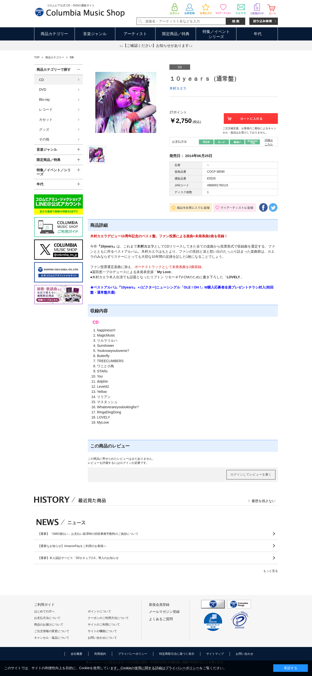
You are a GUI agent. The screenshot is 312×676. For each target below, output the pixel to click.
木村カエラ (177, 88)
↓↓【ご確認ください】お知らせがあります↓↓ (156, 45)
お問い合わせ (244, 654)
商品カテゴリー (54, 34)
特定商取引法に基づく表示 (176, 654)
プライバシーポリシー (132, 654)
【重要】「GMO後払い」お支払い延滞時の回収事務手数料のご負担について (88, 534)
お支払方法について (47, 618)
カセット (46, 119)
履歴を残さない (263, 501)
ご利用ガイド (44, 604)
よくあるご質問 (161, 619)
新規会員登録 (159, 604)
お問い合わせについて (102, 637)
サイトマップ (215, 654)
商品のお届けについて (48, 624)
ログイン (126, 463)
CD (41, 80)
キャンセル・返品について (51, 637)
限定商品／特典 (175, 34)
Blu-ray (44, 99)
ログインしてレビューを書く (251, 474)
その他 (44, 139)
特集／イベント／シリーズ (54, 172)
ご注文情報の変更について (51, 631)
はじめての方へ (44, 611)
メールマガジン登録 (164, 612)
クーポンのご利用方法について (108, 618)
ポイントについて (99, 611)
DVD (42, 89)
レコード (46, 109)
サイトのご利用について (104, 624)
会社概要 (76, 654)
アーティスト (135, 34)
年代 (258, 34)
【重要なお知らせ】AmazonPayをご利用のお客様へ (72, 546)
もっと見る (270, 571)
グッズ (44, 129)
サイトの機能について (102, 631)
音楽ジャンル (95, 34)
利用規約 (100, 654)
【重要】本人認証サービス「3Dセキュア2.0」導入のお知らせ (78, 558)
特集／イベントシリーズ (216, 34)
